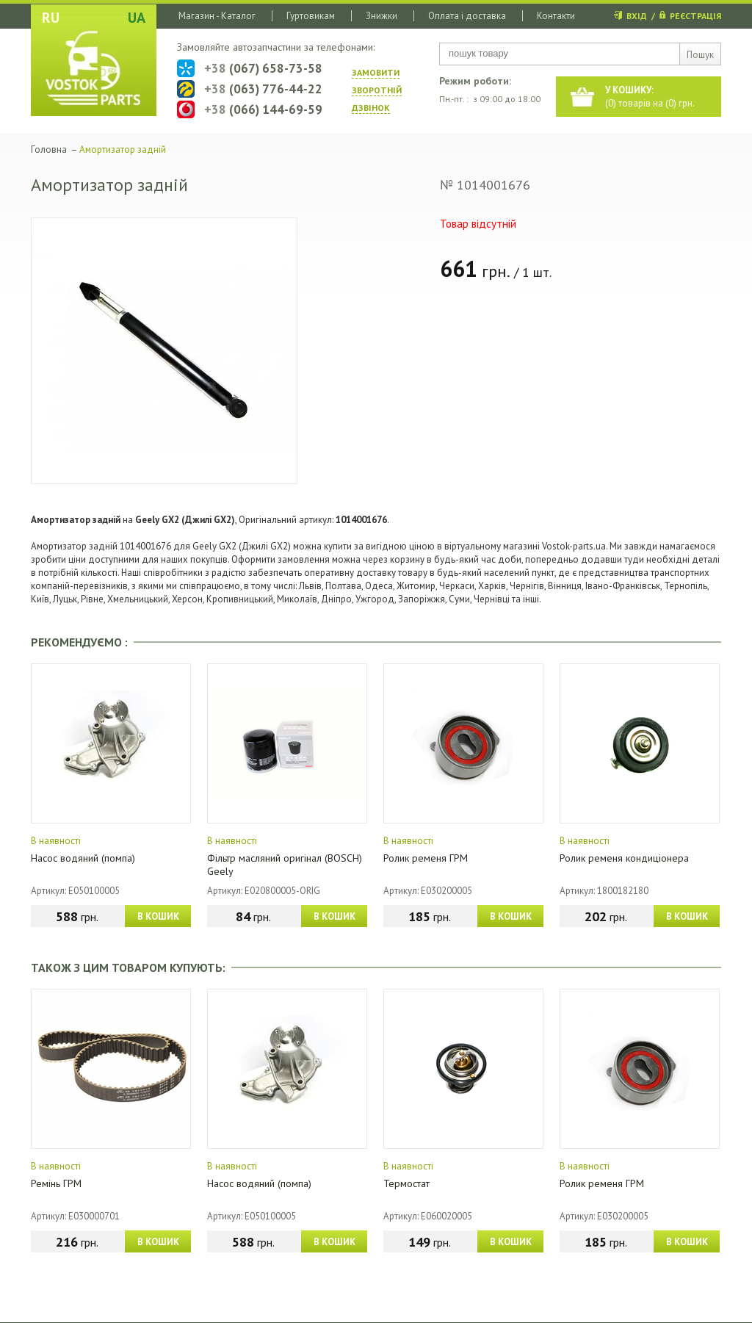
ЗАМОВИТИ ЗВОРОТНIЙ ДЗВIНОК (377, 90)
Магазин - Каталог (217, 16)
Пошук (700, 54)
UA (136, 17)
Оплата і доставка (467, 16)
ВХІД (636, 15)
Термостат (406, 1183)
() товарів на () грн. (650, 96)
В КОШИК (158, 916)
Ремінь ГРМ (56, 1183)
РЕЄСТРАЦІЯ (695, 15)
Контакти (556, 16)
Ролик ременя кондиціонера (624, 858)
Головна (49, 149)
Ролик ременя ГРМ (425, 858)
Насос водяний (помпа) (83, 858)
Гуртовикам (310, 16)
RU (50, 17)
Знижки (381, 16)
